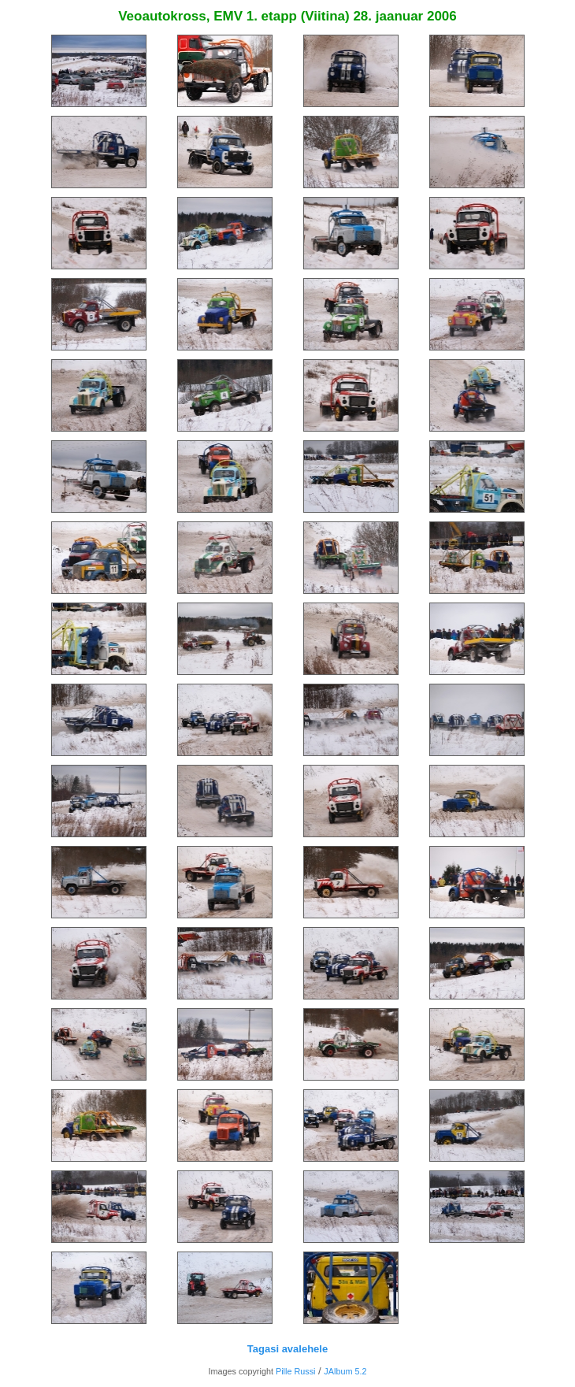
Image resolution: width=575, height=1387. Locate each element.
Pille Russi (296, 1371)
